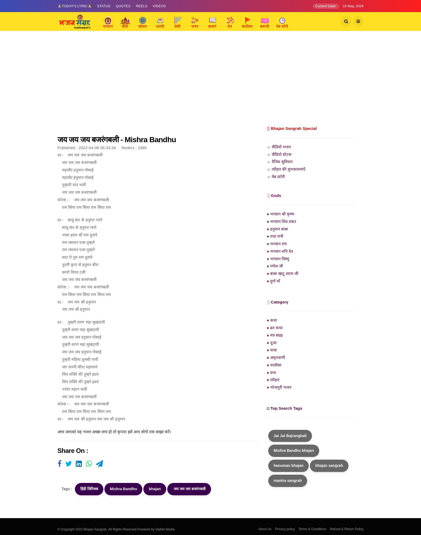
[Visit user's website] (59, 464)
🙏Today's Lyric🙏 (74, 6)
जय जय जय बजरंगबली (189, 489)
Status (103, 6)
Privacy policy (285, 529)
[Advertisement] (210, 84)
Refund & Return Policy (347, 529)
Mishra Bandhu (123, 489)
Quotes (123, 6)
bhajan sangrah (329, 465)
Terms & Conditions (312, 529)
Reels (141, 6)
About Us (264, 529)
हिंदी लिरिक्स (89, 489)
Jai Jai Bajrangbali (290, 436)
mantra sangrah (288, 480)
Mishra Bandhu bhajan (294, 450)
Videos (159, 6)
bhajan (155, 489)
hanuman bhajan (288, 465)
